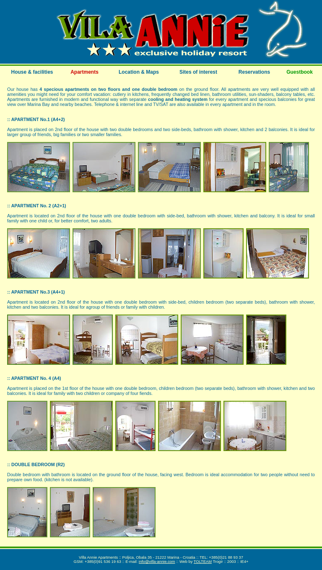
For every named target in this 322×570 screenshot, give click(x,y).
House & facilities (32, 72)
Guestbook (299, 72)
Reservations (254, 72)
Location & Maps (139, 72)
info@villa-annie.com (157, 562)
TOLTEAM (203, 562)
